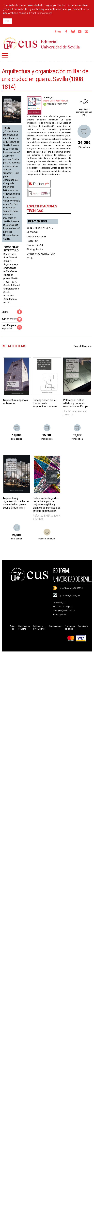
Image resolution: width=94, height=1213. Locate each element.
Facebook (65, 31)
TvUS (79, 31)
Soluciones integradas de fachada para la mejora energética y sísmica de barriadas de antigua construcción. (47, 505)
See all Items (81, 346)
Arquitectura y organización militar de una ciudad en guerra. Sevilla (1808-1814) (16, 503)
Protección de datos (70, 627)
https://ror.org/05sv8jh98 (69, 595)
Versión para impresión (9, 327)
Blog (57, 31)
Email (86, 31)
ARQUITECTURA (46, 254)
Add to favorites (11, 319)
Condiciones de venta (24, 627)
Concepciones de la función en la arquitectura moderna (45, 403)
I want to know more (40, 13)
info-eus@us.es (59, 615)
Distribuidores (55, 626)
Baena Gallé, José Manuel (55, 101)
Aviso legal (12, 627)
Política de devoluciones (39, 627)
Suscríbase (83, 626)
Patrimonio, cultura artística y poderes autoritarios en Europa (75, 403)
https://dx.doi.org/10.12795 (70, 588)
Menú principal (5, 55)
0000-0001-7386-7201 (55, 104)
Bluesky (72, 31)
